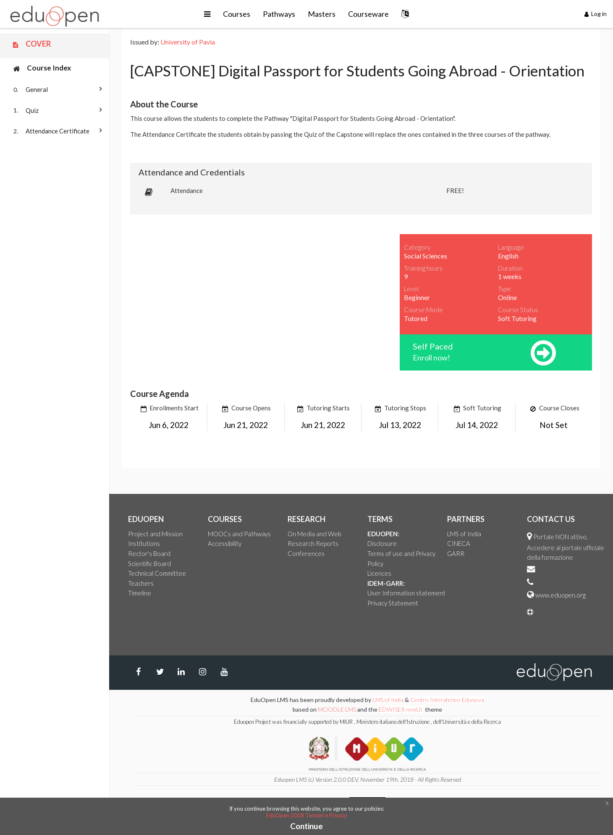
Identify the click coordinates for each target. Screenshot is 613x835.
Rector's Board (149, 553)
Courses (236, 13)
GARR (455, 553)
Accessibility (224, 543)
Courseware (368, 13)
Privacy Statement (392, 603)
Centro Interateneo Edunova (447, 699)
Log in (595, 13)
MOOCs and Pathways (239, 534)
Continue (306, 826)
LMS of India (464, 534)
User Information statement (406, 593)
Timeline (139, 593)
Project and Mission (155, 534)
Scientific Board (149, 563)
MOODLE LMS (337, 709)
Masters (321, 13)
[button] (207, 14)
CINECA (458, 543)
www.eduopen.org (560, 595)
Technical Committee (157, 573)
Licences (379, 573)
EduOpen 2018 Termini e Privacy (306, 815)
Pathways (279, 13)
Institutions (144, 543)
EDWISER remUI (401, 709)
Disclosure (382, 543)
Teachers (141, 583)
